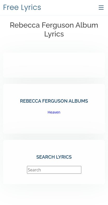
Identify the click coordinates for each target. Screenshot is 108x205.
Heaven (54, 112)
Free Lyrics (22, 7)
